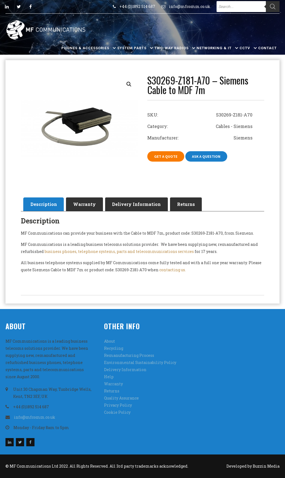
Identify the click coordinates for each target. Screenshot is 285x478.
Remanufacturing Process (129, 355)
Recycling (113, 348)
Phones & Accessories (85, 48)
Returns (186, 204)
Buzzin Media (266, 466)
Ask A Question (206, 156)
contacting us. (172, 269)
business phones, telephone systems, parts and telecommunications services (119, 251)
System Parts (131, 48)
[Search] (273, 6)
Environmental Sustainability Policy (140, 362)
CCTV (245, 48)
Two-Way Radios (171, 48)
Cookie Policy (117, 412)
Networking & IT (214, 48)
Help (109, 376)
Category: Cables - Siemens (199, 126)
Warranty (84, 204)
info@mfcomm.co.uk (189, 6)
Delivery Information (137, 204)
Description (43, 204)
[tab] (43, 204)
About (109, 341)
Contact (267, 48)
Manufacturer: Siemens (199, 138)
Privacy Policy (118, 405)
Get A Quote (165, 156)
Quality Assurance (121, 398)
